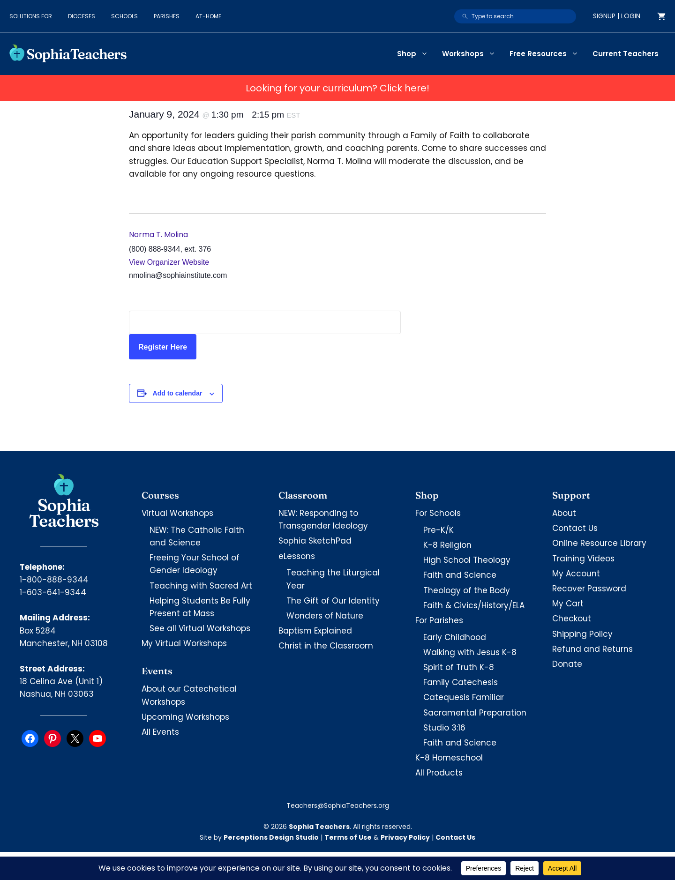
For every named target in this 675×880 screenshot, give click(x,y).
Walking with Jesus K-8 (470, 652)
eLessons (296, 556)
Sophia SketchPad (315, 540)
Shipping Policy (582, 634)
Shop (416, 54)
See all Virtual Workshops (200, 628)
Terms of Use (348, 837)
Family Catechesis (460, 682)
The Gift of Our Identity (333, 600)
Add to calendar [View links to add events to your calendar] (177, 393)
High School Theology (466, 560)
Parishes (167, 16)
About (564, 513)
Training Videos (583, 558)
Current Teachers (625, 54)
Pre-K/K (438, 530)
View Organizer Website (169, 262)
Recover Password (589, 588)
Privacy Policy (405, 837)
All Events (160, 732)
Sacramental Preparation (474, 712)
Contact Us (575, 528)
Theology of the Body (466, 590)
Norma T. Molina (158, 234)
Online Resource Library (599, 543)
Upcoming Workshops (185, 717)
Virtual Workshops (177, 513)
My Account (576, 573)
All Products (439, 772)
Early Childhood (454, 637)
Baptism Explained (315, 630)
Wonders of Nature (324, 615)
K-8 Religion (447, 545)
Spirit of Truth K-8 (458, 667)
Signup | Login (616, 16)
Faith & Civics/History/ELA (474, 605)
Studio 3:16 (444, 727)
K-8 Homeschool (449, 757)
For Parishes (439, 620)
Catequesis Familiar (463, 697)
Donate (567, 664)
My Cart (568, 603)
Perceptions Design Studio (271, 837)
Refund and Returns (592, 649)
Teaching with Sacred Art (201, 585)
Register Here (162, 347)
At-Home (208, 16)
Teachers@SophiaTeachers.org (337, 805)
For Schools (438, 513)
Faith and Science (459, 575)
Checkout (571, 618)
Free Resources (547, 54)
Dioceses (81, 16)
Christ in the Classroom (325, 645)
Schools (124, 16)
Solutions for (30, 16)
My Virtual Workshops (184, 643)
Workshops (472, 54)
